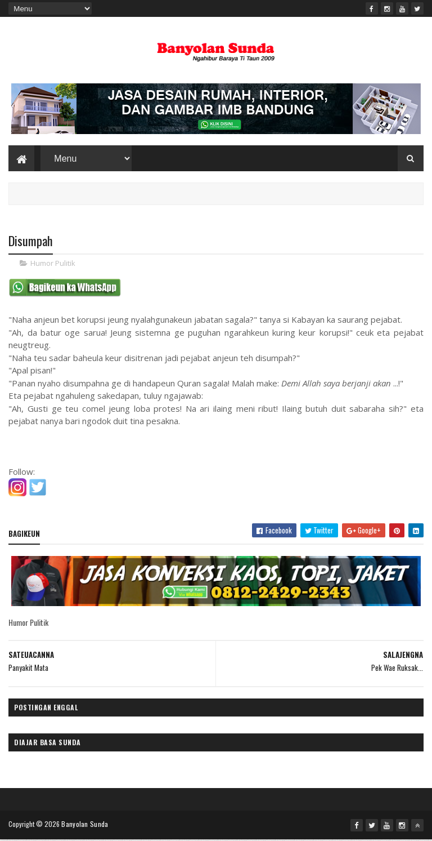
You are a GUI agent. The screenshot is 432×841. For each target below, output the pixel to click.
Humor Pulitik (52, 265)
